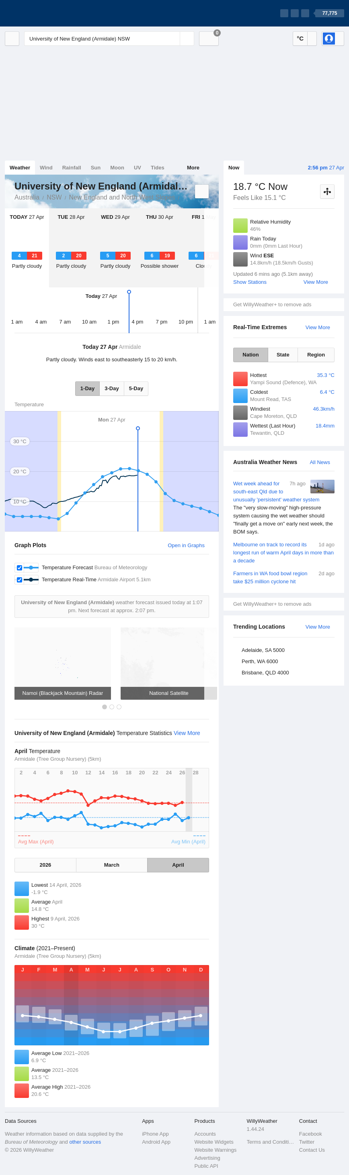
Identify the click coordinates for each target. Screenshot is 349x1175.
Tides (157, 168)
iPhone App (155, 1134)
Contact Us (312, 1150)
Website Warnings (215, 1150)
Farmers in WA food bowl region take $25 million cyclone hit (284, 577)
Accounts (205, 1134)
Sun (96, 168)
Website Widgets (213, 1142)
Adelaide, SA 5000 (263, 650)
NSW (54, 197)
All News (320, 462)
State (283, 355)
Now (233, 168)
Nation (250, 355)
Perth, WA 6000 (260, 661)
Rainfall (71, 168)
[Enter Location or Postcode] (109, 38)
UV (137, 168)
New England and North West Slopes (122, 197)
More (193, 168)
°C (300, 38)
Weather (20, 168)
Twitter (306, 1142)
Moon (117, 168)
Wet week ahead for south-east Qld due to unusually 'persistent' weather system (284, 508)
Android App (156, 1142)
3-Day (112, 388)
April (178, 865)
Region (316, 355)
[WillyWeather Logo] (42, 13)
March (111, 865)
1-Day (87, 388)
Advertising (207, 1158)
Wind (46, 168)
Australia (26, 197)
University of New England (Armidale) (184, 196)
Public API (206, 1166)
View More (316, 282)
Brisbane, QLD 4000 (265, 673)
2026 (45, 865)
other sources (85, 1142)
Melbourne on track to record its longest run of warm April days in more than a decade (284, 552)
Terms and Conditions (270, 1142)
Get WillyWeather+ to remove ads (272, 304)
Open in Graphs (186, 545)
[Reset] (173, 38)
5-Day (136, 388)
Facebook (310, 1134)
